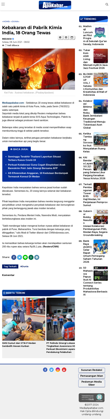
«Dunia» (15, 21)
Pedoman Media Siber (91, 383)
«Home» (6, 21)
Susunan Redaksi (91, 370)
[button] (72, 37)
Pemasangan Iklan (91, 376)
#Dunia (24, 266)
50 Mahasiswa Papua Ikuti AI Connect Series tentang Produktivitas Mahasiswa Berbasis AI (95, 281)
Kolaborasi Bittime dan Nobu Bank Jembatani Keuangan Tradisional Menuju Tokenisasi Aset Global (94, 114)
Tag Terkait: (10, 266)
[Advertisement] (94, 316)
